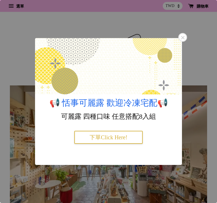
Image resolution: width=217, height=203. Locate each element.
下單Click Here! (108, 137)
